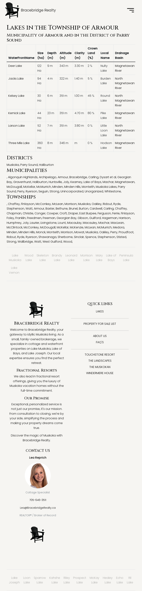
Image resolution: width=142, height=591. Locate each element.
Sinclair (79, 237)
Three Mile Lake (19, 143)
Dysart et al (108, 177)
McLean (57, 204)
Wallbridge (25, 241)
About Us (100, 336)
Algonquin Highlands (23, 177)
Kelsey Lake (16, 96)
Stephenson (15, 208)
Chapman (14, 213)
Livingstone (48, 223)
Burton (83, 208)
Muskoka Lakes (106, 187)
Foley (10, 218)
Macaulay (74, 223)
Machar (108, 182)
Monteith (88, 187)
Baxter (49, 208)
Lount (62, 223)
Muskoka (13, 165)
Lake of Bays (92, 182)
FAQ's (100, 342)
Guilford (95, 218)
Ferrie (116, 213)
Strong (54, 191)
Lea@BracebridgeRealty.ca (38, 508)
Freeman (49, 218)
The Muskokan (99, 367)
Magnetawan (125, 182)
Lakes (100, 311)
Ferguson (104, 213)
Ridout (107, 204)
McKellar (29, 187)
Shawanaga (47, 237)
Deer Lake (15, 66)
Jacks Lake (16, 78)
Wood (67, 241)
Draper (73, 213)
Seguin (43, 191)
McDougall (14, 187)
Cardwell (96, 208)
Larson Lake (16, 126)
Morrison (71, 204)
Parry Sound (29, 165)
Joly (66, 182)
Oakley (97, 204)
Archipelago (47, 177)
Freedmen (34, 218)
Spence (90, 237)
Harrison (124, 218)
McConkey (43, 204)
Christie (28, 213)
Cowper (52, 213)
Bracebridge (78, 177)
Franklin (20, 218)
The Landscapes (99, 361)
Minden (57, 187)
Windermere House (100, 373)
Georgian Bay (66, 218)
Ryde (117, 204)
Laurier (34, 223)
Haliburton (46, 165)
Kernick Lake (16, 113)
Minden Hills (72, 187)
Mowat (79, 232)
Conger (40, 213)
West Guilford (52, 241)
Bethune (62, 208)
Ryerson (31, 191)
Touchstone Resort (100, 354)
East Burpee (87, 213)
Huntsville (55, 182)
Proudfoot (126, 232)
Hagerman (109, 218)
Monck (40, 232)
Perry (20, 191)
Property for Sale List (100, 324)
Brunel (73, 208)
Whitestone (112, 191)
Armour (54, 35)
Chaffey (14, 204)
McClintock (14, 227)
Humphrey (14, 223)
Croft (63, 213)
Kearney (76, 182)
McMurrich (43, 187)
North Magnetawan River (125, 83)
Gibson (83, 218)
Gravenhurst (22, 182)
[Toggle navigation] (130, 10)
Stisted (121, 237)
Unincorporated (71, 191)
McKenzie (76, 227)
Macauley (90, 223)
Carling (93, 177)
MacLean (117, 223)
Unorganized (94, 191)
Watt (29, 208)
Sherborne (65, 237)
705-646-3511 (37, 500)
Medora (118, 227)
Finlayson (27, 204)
